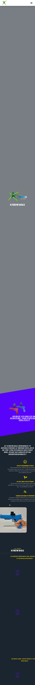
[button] (31, 3)
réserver (17, 575)
